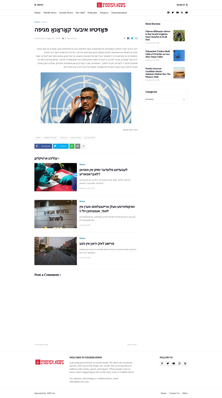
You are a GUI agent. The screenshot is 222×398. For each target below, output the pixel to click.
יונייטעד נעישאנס (50, 137)
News (82, 164)
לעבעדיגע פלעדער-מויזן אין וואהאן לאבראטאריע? (103, 172)
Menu (40, 5)
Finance (104, 12)
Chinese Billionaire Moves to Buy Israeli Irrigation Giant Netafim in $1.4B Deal (157, 35)
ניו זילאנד (63, 137)
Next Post (131, 344)
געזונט (44, 22)
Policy (185, 393)
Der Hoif (80, 12)
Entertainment (119, 12)
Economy (165, 99)
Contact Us (174, 393)
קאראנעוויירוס (89, 137)
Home (37, 12)
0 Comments (71, 38)
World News (50, 12)
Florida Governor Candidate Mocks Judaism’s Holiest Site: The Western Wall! (158, 72)
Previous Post (42, 344)
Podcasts (92, 12)
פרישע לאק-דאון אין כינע (96, 243)
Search (181, 5)
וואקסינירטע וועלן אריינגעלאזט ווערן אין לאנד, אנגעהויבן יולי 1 (107, 208)
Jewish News (66, 12)
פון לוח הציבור (76, 137)
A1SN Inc (51, 393)
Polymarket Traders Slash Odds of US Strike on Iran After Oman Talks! (157, 54)
